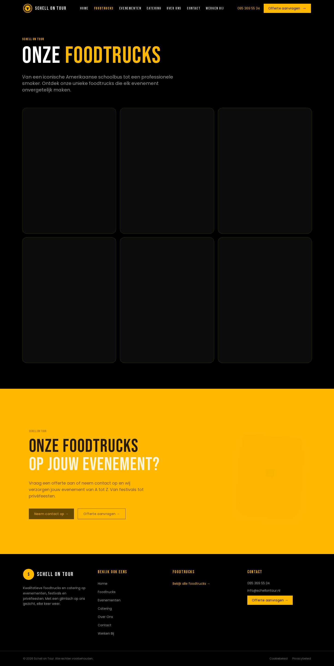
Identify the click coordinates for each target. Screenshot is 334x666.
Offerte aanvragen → (270, 600)
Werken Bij (215, 8)
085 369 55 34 (248, 8)
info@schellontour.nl (263, 590)
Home (84, 8)
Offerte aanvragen (287, 8)
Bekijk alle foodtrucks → (191, 583)
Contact (193, 8)
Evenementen (130, 8)
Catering (154, 8)
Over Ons (174, 8)
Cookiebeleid (278, 658)
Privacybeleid (301, 658)
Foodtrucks (104, 8)
